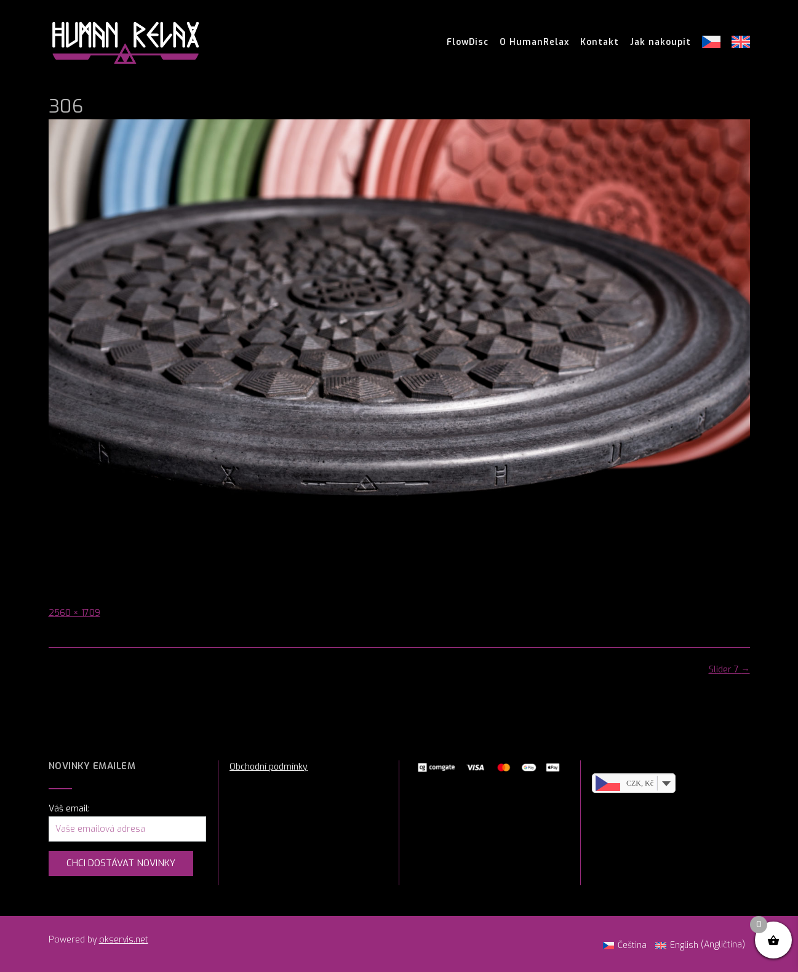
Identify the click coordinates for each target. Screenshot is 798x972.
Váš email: (69, 809)
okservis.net (123, 940)
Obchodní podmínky (268, 767)
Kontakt (599, 42)
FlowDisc (468, 42)
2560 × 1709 (74, 613)
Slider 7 (729, 669)
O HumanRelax (534, 42)
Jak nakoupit (660, 42)
